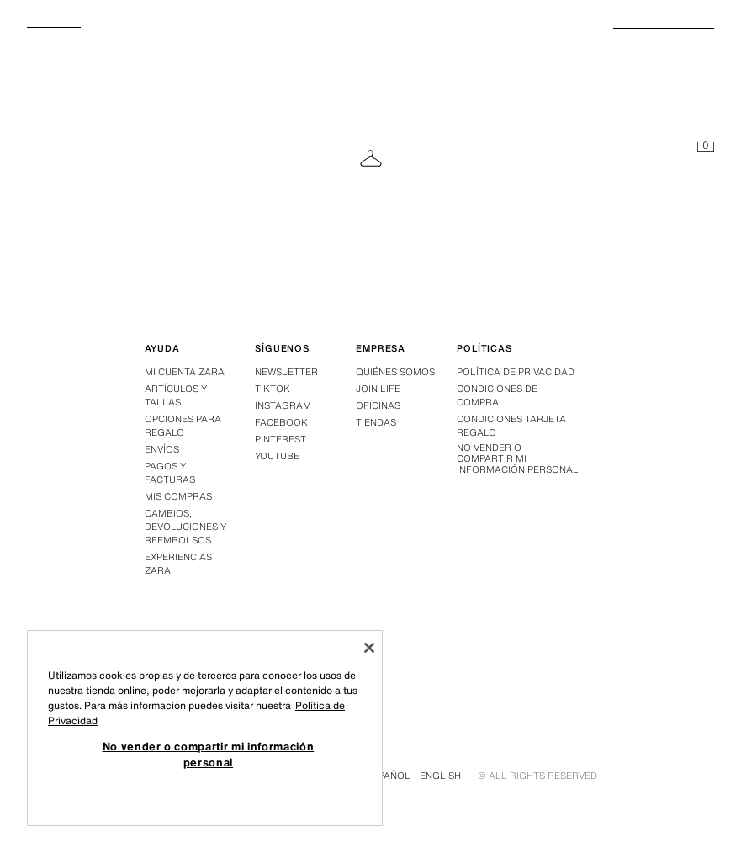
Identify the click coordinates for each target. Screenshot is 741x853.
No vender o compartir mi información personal (518, 459)
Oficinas (378, 405)
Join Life (378, 388)
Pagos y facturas (170, 472)
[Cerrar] (369, 648)
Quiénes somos (395, 372)
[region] (205, 728)
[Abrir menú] (60, 38)
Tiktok (272, 388)
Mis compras (178, 496)
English (440, 775)
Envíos (162, 449)
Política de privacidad (515, 372)
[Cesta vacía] (705, 148)
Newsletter (286, 372)
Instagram (283, 405)
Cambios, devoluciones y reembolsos (185, 526)
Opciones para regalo (183, 425)
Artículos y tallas (176, 395)
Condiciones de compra (497, 395)
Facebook (281, 422)
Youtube (277, 456)
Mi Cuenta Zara (185, 372)
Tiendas (376, 422)
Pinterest (280, 439)
